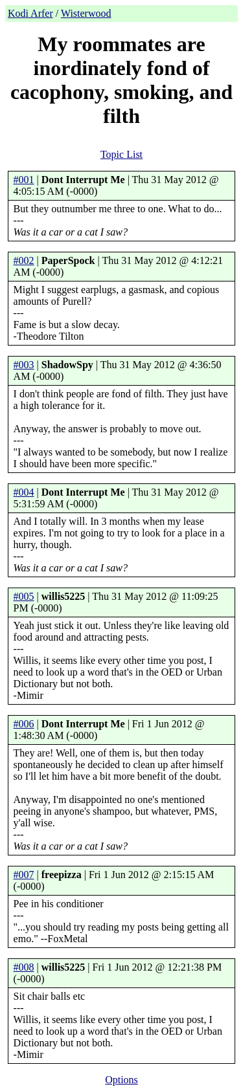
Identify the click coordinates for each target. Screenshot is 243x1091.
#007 (24, 874)
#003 (24, 364)
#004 (24, 492)
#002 (24, 260)
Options (121, 1079)
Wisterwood (86, 13)
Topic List (121, 154)
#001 (24, 179)
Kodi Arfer (30, 13)
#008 (24, 967)
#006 (24, 723)
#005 (24, 596)
